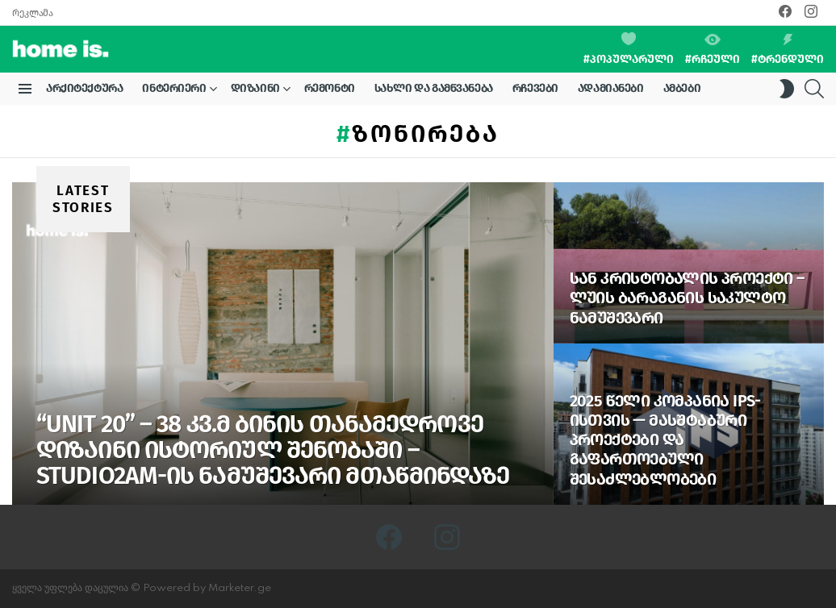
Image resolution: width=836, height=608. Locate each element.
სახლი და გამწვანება (433, 88)
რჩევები (535, 88)
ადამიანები (611, 88)
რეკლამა (32, 13)
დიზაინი (255, 91)
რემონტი (329, 88)
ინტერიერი (174, 91)
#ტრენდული (787, 50)
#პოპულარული (628, 49)
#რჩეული (712, 50)
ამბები (681, 88)
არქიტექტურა (84, 88)
